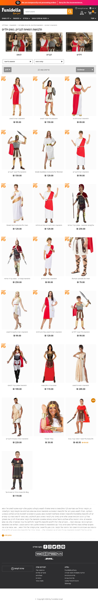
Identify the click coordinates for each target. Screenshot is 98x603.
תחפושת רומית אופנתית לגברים (17, 439)
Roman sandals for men (81, 278)
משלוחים (39, 575)
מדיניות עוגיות (69, 578)
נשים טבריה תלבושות (48, 385)
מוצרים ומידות (41, 572)
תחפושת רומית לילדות (81, 118)
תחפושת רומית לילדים (49, 278)
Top (92, 18)
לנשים (19, 54)
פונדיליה (5, 25)
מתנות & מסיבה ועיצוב (39, 18)
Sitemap (68, 583)
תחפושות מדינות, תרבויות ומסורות (31, 25)
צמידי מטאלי (49, 439)
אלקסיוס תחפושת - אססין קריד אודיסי (81, 225)
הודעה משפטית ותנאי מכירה (75, 572)
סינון (6, 69)
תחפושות (16, 18)
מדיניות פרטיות (70, 575)
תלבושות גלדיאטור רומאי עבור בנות (80, 439)
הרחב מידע (8, 535)
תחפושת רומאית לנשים (81, 385)
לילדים (79, 54)
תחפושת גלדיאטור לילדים (81, 332)
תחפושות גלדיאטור (9, 61)
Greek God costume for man (17, 225)
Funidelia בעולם (71, 570)
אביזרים (25, 18)
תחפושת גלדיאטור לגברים (17, 172)
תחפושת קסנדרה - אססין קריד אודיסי (17, 278)
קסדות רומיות (39, 61)
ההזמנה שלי (40, 570)
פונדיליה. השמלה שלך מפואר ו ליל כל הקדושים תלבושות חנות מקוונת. (11, 11)
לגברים (49, 54)
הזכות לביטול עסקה (72, 581)
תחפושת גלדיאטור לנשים (49, 118)
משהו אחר (39, 581)
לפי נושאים (5, 18)
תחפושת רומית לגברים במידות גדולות (49, 225)
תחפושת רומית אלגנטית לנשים (17, 332)
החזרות (38, 578)
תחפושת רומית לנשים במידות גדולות (49, 332)
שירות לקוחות (17, 568)
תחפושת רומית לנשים (17, 118)
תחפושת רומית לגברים (81, 172)
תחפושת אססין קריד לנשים (17, 385)
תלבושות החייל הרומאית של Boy (17, 492)
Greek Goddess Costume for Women (49, 172)
